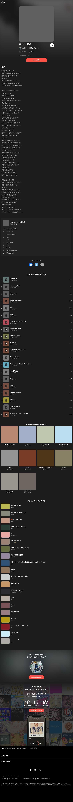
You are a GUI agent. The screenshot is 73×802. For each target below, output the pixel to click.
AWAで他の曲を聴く (36, 677)
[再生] (52, 45)
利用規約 (3, 778)
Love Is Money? (10, 491)
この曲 (9, 467)
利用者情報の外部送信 (28, 778)
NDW (8, 237)
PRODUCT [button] (5, 756)
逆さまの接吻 (33, 748)
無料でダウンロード (36, 710)
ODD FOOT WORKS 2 (9, 444)
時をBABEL (10, 232)
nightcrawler (10, 242)
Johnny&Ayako (45, 444)
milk (8, 245)
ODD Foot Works (33, 48)
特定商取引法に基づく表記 (43, 778)
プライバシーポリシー (14, 778)
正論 (8, 240)
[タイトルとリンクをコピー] (42, 264)
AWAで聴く (36, 60)
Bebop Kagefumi (11, 234)
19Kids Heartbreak (12, 250)
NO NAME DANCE (63, 444)
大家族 (8, 247)
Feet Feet (63, 467)
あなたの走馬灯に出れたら (45, 467)
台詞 (27, 467)
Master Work (27, 491)
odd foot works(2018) (17, 222)
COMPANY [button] (5, 761)
